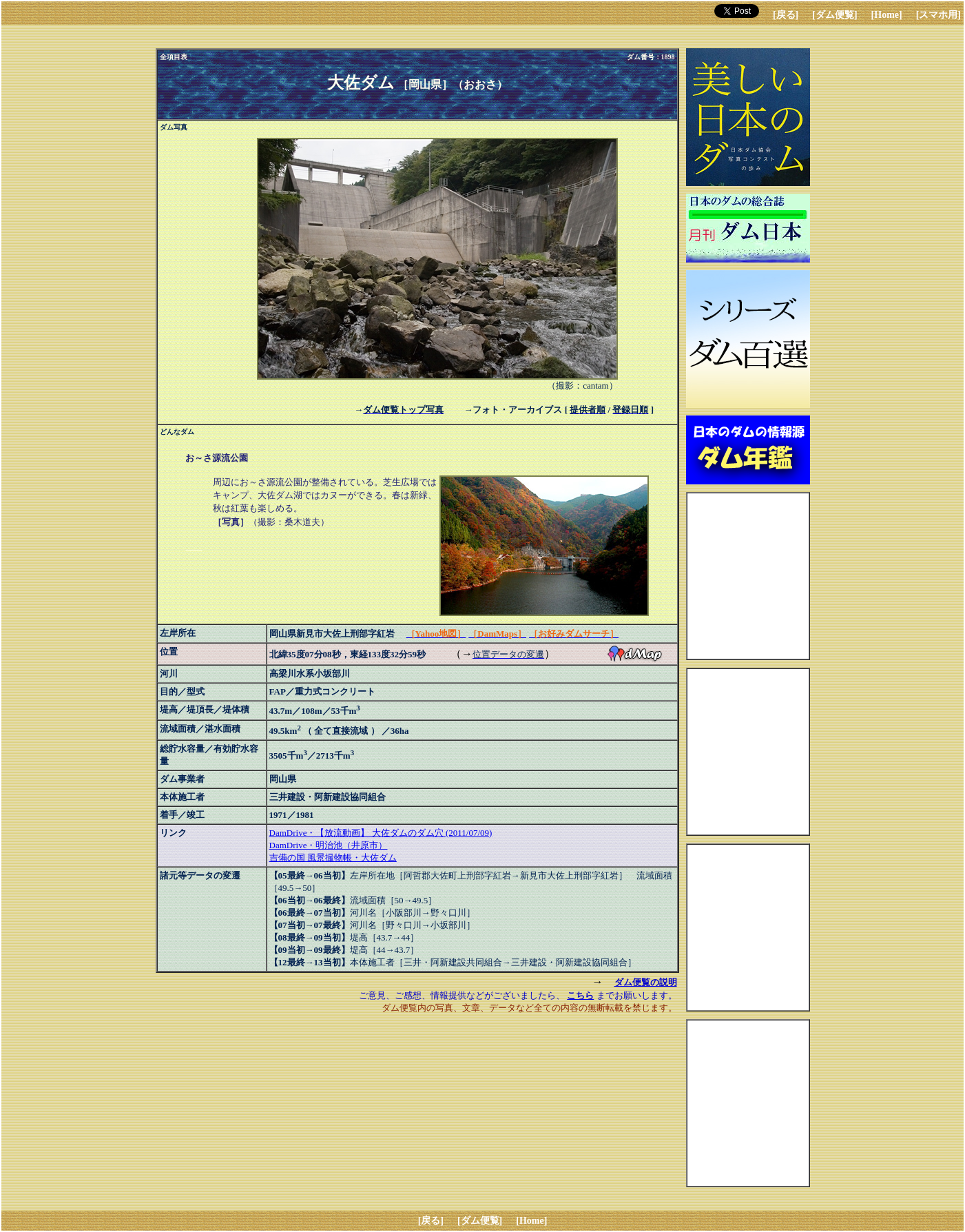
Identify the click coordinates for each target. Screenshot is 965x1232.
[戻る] (785, 15)
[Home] (886, 15)
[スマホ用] (938, 15)
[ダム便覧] (834, 15)
